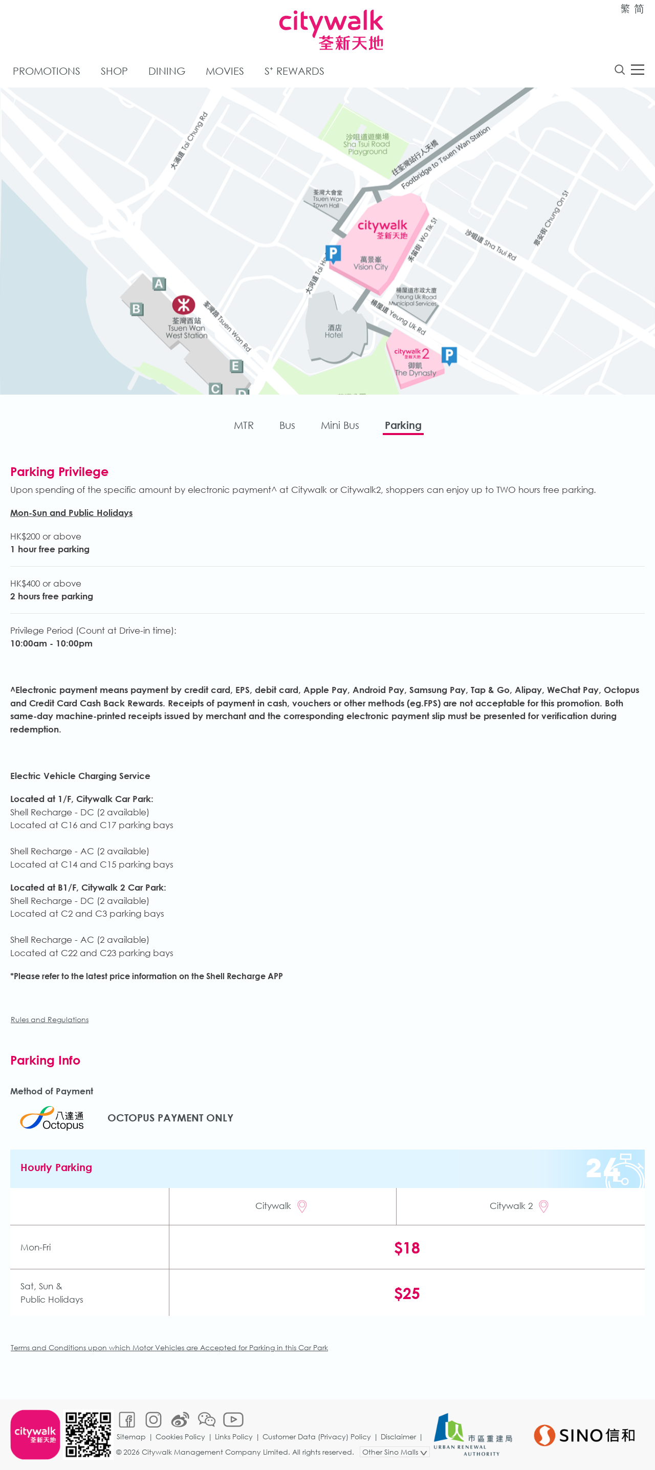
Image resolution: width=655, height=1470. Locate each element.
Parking (403, 425)
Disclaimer (398, 1436)
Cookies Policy (180, 1436)
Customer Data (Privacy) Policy (317, 1436)
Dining (166, 71)
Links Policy (234, 1436)
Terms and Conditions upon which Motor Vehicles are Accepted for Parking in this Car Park (169, 1347)
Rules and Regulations (50, 1019)
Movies (225, 71)
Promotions (46, 71)
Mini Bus (340, 425)
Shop (114, 71)
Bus (287, 425)
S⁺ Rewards (294, 71)
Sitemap (131, 1436)
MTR (244, 425)
